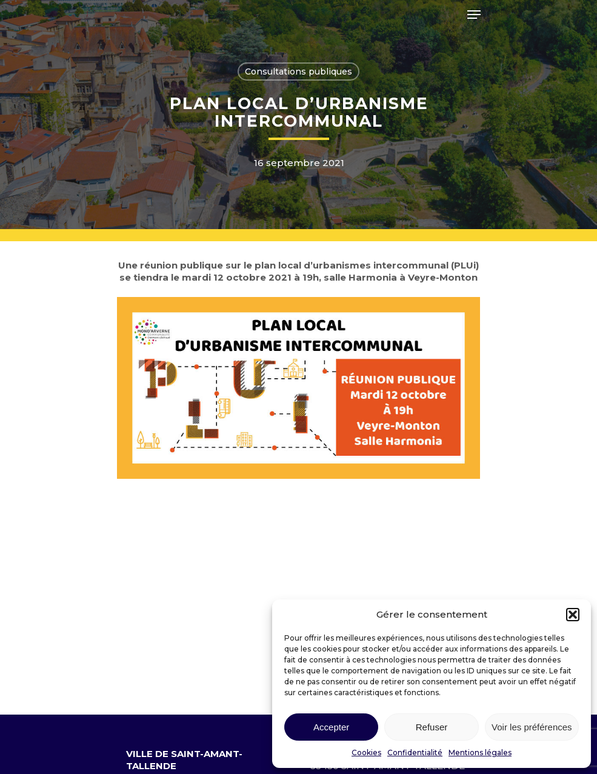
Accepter (331, 727)
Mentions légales (480, 752)
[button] (573, 615)
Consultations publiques (298, 71)
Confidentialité (414, 752)
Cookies (366, 752)
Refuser (432, 727)
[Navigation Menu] (474, 14)
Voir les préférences (532, 727)
